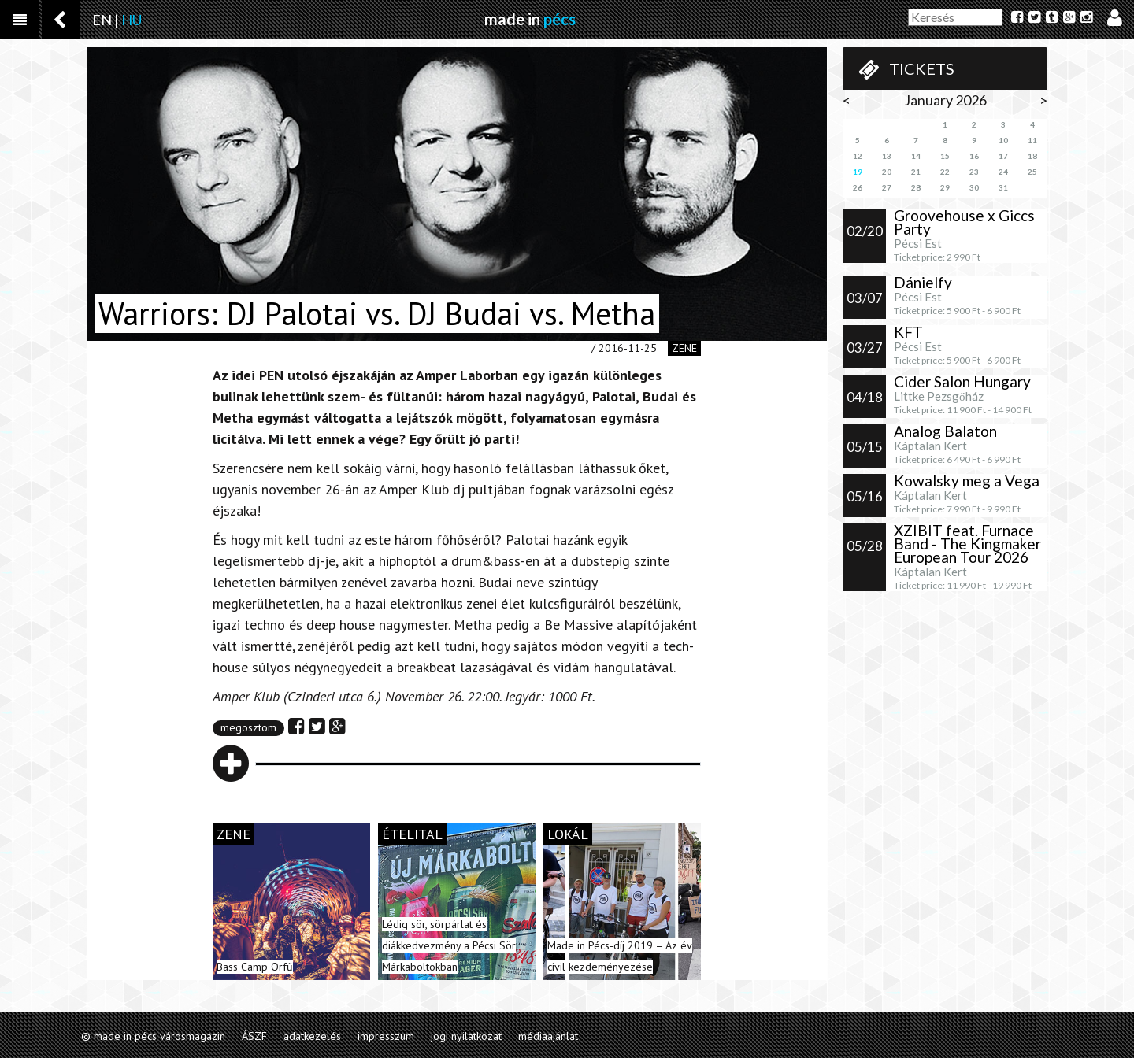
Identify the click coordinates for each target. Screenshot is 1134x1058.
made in (530, 18)
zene (684, 348)
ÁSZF (254, 1036)
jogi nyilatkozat (466, 1036)
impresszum (386, 1036)
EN (102, 19)
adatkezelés (312, 1036)
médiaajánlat (548, 1036)
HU (131, 19)
